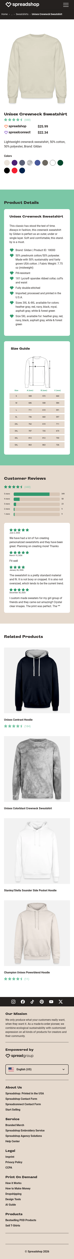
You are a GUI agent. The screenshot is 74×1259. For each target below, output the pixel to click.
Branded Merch (14, 1125)
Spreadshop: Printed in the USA (24, 1093)
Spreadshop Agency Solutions (23, 1136)
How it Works (13, 1183)
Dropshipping (13, 1193)
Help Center (12, 1141)
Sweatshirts (22, 14)
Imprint (9, 1156)
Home (4, 14)
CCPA (8, 1167)
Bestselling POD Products (20, 1220)
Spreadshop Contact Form (21, 1098)
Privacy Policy (13, 1162)
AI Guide (10, 1204)
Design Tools (13, 1199)
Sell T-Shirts (12, 1225)
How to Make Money (17, 1188)
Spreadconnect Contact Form (23, 1104)
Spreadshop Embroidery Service (25, 1130)
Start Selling (12, 1109)
